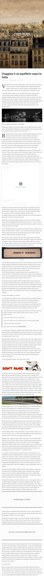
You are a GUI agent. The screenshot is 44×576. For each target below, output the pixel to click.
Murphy (39, 224)
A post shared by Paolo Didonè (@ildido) (20, 203)
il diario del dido (22, 33)
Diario (4, 80)
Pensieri (6, 80)
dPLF (17, 137)
